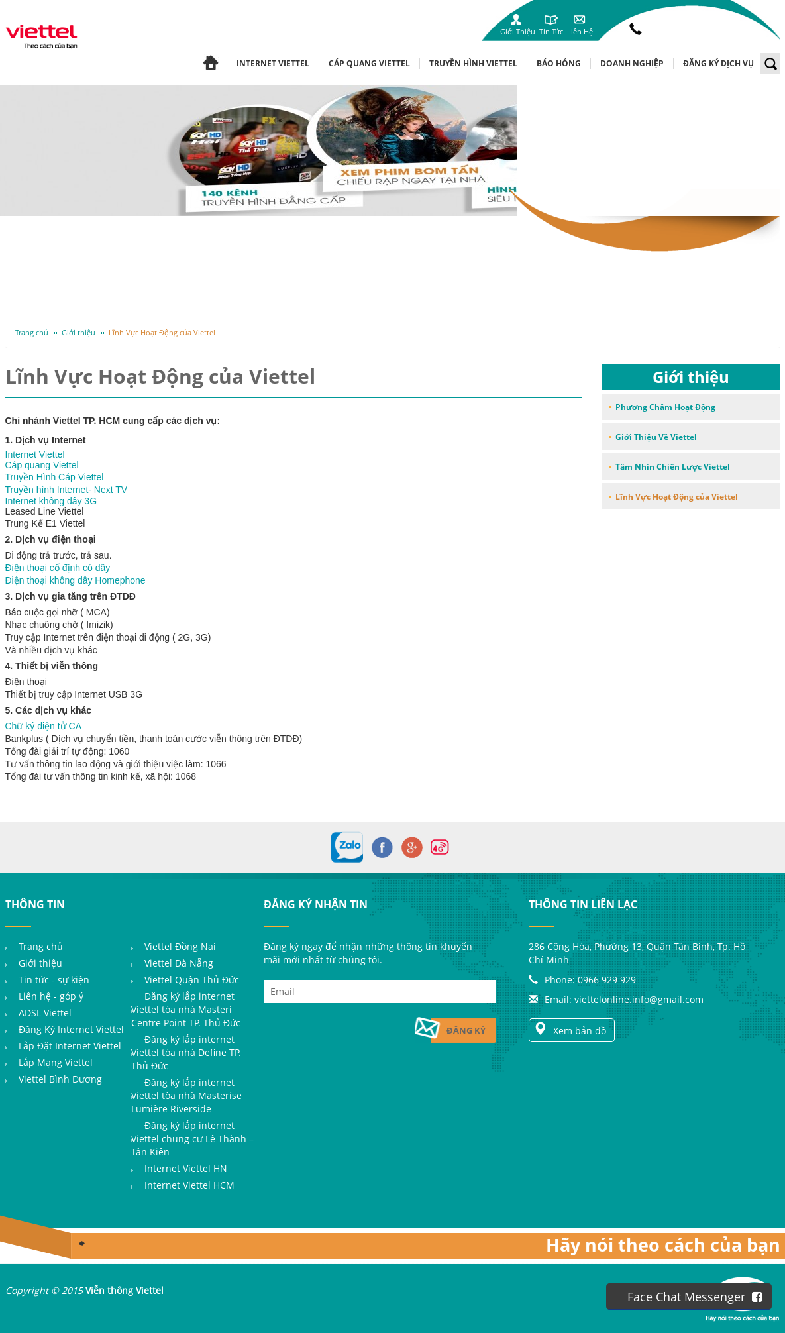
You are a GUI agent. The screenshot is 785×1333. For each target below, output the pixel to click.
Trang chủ (31, 332)
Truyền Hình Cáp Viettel (54, 477)
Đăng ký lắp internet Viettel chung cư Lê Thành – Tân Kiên (192, 1138)
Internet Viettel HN (185, 1168)
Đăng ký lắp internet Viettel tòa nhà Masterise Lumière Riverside (186, 1095)
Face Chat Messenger (694, 1297)
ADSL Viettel (45, 1012)
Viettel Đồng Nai (180, 946)
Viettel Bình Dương (60, 1079)
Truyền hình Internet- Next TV (66, 489)
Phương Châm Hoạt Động (665, 407)
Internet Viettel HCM (189, 1185)
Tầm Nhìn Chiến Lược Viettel (672, 466)
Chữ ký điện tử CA (43, 726)
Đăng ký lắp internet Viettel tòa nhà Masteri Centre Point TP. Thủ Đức (185, 1009)
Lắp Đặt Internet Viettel (70, 1046)
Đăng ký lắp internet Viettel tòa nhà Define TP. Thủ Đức (186, 1052)
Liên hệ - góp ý (51, 996)
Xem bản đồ (569, 1029)
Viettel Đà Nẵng (178, 963)
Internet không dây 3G (51, 501)
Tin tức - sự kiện (54, 979)
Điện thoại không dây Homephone (75, 580)
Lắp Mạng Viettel (56, 1062)
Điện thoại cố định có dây (58, 567)
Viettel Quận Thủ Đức (191, 979)
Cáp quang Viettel (42, 465)
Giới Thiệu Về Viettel (656, 437)
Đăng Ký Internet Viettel (71, 1029)
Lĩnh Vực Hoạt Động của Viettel (162, 332)
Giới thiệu (78, 332)
